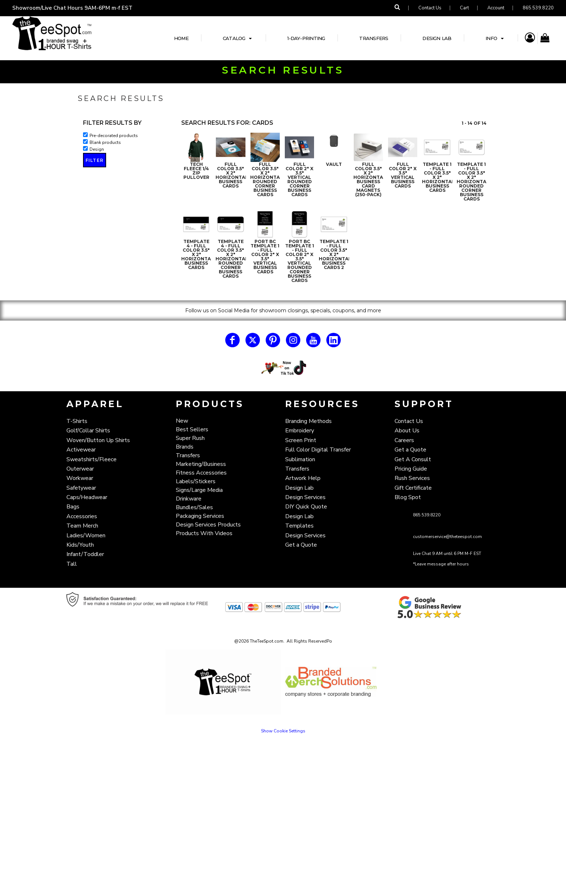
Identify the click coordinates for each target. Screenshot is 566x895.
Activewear (81, 450)
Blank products (105, 142)
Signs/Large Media (199, 490)
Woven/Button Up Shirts (98, 440)
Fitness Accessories (201, 473)
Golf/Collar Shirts (88, 431)
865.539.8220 (538, 8)
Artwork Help (303, 478)
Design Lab (299, 488)
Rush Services (412, 478)
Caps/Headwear (86, 497)
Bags (72, 507)
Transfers (188, 455)
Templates (299, 526)
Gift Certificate (413, 488)
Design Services (305, 497)
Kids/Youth (80, 545)
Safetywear (81, 488)
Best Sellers (192, 429)
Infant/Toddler (85, 554)
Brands (184, 447)
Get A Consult (413, 459)
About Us (407, 431)
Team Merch (82, 526)
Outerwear (80, 469)
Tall (71, 564)
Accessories (81, 516)
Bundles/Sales (194, 507)
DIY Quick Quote (306, 507)
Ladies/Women (85, 535)
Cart (464, 8)
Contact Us (429, 8)
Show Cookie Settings (283, 731)
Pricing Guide (411, 469)
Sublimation (300, 459)
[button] (283, 368)
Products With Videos (204, 533)
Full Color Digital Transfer (318, 450)
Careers (404, 440)
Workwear (79, 478)
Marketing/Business (201, 464)
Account (495, 8)
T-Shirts (76, 421)
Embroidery (299, 431)
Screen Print (300, 440)
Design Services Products (208, 525)
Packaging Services (200, 516)
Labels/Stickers (195, 481)
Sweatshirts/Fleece (91, 459)
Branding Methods (308, 421)
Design (97, 149)
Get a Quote (301, 545)
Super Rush (190, 438)
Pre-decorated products (114, 135)
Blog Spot (408, 497)
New (182, 421)
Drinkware (188, 499)
